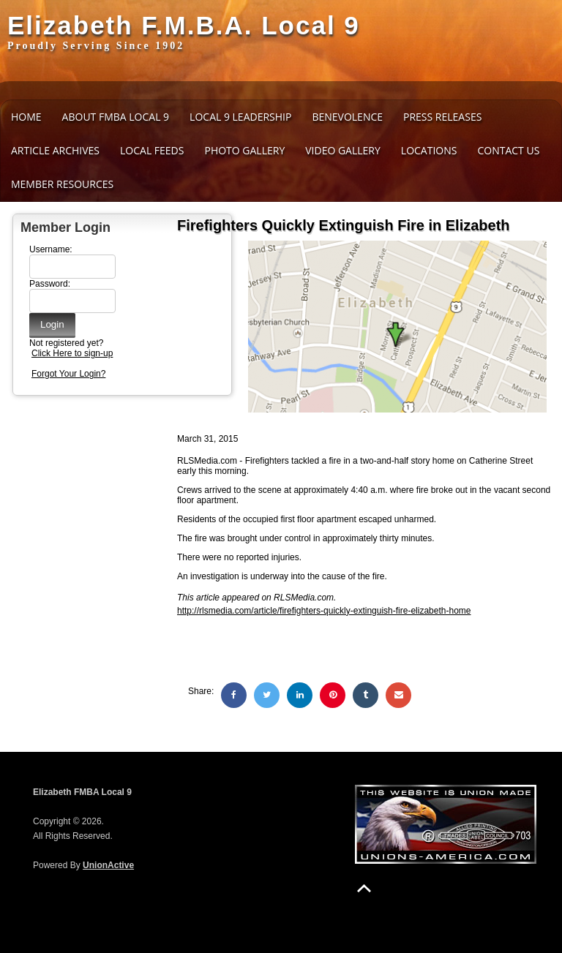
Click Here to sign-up (72, 353)
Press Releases (442, 117)
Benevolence (347, 117)
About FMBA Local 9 (116, 117)
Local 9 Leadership (240, 117)
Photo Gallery (244, 150)
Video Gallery (343, 150)
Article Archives (55, 150)
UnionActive (108, 865)
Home (26, 117)
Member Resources (62, 184)
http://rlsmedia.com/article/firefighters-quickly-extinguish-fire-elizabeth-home (324, 611)
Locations (429, 150)
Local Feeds (152, 150)
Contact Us (508, 150)
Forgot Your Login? (68, 374)
